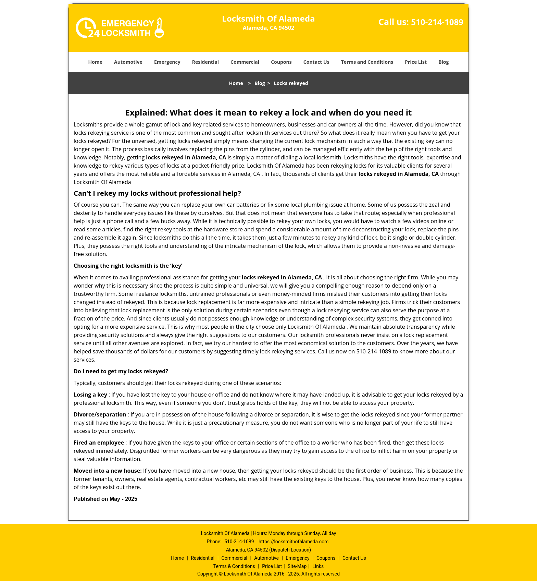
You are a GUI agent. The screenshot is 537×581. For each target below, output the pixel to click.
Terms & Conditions (234, 566)
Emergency (167, 62)
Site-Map (297, 566)
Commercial (244, 62)
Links (318, 566)
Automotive (128, 62)
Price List (416, 62)
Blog (443, 62)
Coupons (281, 62)
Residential (205, 62)
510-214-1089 (437, 21)
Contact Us (316, 62)
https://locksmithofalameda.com (293, 541)
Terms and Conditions (367, 62)
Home (95, 62)
